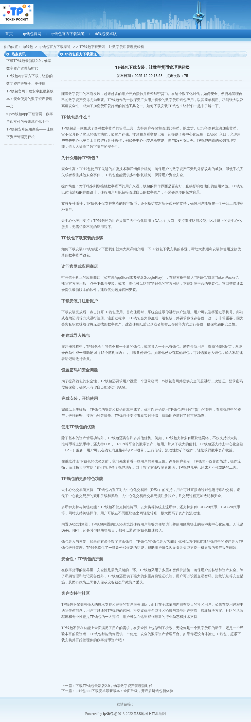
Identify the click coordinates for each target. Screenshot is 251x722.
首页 (9, 34)
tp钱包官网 (32, 34)
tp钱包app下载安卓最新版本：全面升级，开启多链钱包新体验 (124, 691)
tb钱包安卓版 (106, 34)
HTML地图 (157, 714)
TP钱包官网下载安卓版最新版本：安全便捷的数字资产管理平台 (29, 98)
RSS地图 (141, 714)
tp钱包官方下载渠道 (68, 34)
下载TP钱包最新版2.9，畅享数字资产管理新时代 (114, 686)
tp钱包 (28, 47)
